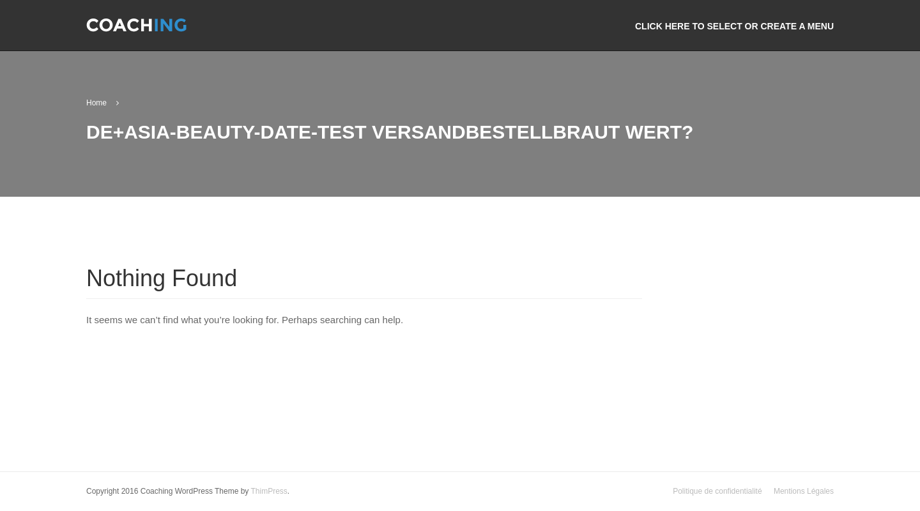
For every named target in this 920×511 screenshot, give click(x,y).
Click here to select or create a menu (734, 26)
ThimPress (268, 491)
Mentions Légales (804, 491)
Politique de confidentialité (717, 491)
